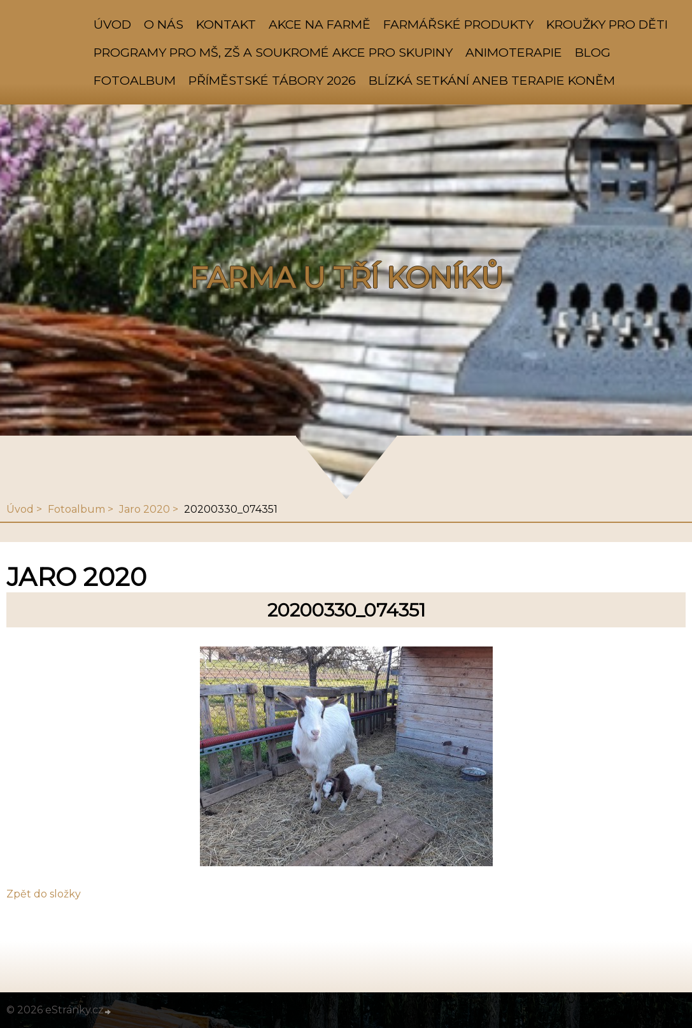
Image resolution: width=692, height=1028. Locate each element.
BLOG (593, 52)
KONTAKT (226, 24)
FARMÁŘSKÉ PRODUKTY (458, 24)
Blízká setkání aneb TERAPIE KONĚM (492, 80)
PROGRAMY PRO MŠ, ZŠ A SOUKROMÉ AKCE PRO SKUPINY (273, 52)
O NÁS (163, 24)
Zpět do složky (43, 894)
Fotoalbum (135, 80)
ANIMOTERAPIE (513, 52)
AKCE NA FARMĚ (320, 24)
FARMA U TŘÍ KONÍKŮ (346, 278)
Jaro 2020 (144, 509)
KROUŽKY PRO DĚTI (607, 24)
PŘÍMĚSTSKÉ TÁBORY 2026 (272, 80)
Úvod (112, 24)
